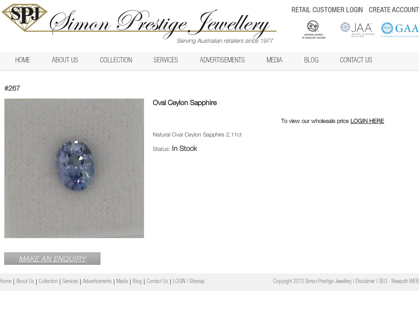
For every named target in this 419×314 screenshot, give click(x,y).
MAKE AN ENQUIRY (52, 259)
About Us (65, 61)
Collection (116, 61)
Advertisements (222, 61)
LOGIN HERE (367, 120)
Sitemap (197, 282)
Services (166, 61)
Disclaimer (365, 282)
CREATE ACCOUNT (394, 10)
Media (274, 61)
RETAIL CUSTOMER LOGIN (327, 10)
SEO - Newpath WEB (399, 282)
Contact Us (356, 61)
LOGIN (179, 282)
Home (22, 61)
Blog (311, 61)
